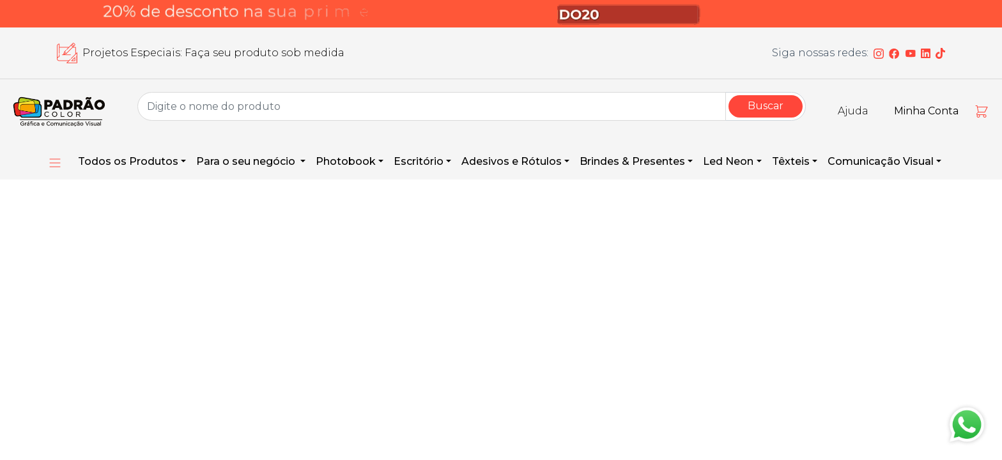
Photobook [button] (346, 161)
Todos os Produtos (128, 161)
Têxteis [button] (791, 161)
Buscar (765, 106)
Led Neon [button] (728, 161)
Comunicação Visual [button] (881, 161)
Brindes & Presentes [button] (632, 161)
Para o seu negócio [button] (247, 161)
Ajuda (853, 111)
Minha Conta (926, 111)
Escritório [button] (418, 161)
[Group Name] (431, 106)
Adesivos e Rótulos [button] (511, 161)
